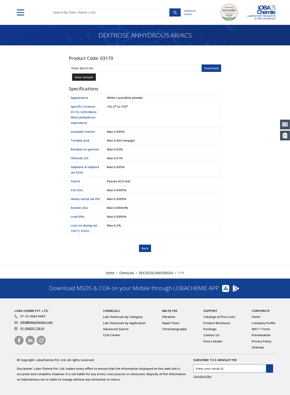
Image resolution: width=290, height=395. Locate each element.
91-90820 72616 (32, 328)
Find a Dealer (213, 341)
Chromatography (174, 329)
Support (210, 311)
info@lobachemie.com (36, 322)
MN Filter (169, 311)
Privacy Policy (261, 341)
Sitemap (258, 347)
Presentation (261, 335)
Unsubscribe (202, 376)
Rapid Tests (170, 323)
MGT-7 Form (261, 329)
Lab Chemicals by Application (124, 323)
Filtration (168, 317)
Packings (209, 329)
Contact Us (211, 335)
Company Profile (264, 323)
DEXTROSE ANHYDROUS (156, 272)
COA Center (111, 335)
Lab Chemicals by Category (123, 317)
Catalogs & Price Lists (219, 317)
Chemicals (126, 272)
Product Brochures (216, 323)
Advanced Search (190, 12)
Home (110, 272)
